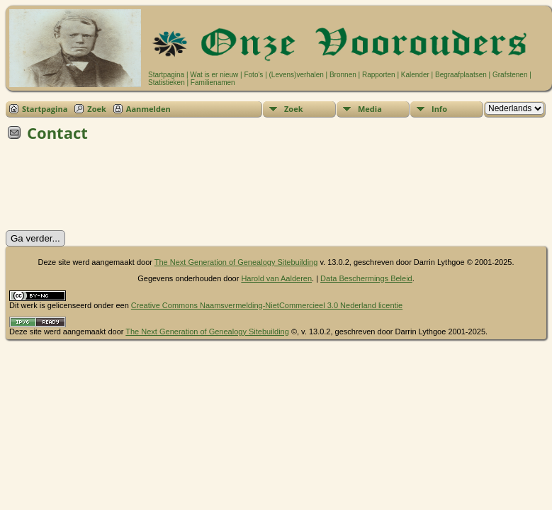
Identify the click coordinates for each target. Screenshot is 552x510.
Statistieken (166, 82)
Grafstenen (509, 75)
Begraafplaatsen (461, 75)
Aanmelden (148, 108)
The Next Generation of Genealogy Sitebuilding (236, 262)
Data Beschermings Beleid (366, 278)
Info (439, 108)
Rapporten (378, 75)
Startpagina (166, 75)
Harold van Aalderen (276, 278)
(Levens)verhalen (296, 75)
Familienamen (213, 82)
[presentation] (113, 190)
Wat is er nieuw (214, 75)
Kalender (415, 75)
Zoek (96, 108)
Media (370, 108)
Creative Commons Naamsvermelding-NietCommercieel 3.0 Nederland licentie (266, 305)
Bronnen (342, 75)
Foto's (253, 75)
